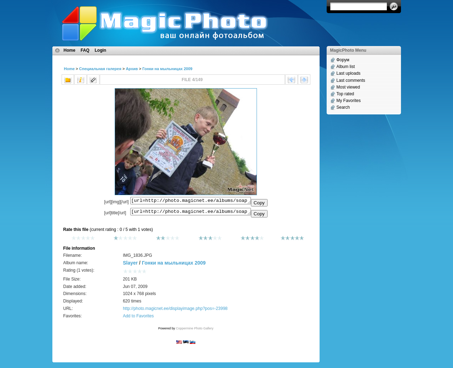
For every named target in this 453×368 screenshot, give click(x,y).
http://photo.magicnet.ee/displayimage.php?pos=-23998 (175, 310)
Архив (132, 69)
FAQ (85, 50)
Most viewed (348, 87)
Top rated (345, 93)
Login (101, 50)
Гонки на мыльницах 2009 (167, 69)
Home (69, 50)
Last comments (351, 80)
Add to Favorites (138, 318)
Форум (343, 59)
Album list (346, 66)
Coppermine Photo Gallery (194, 330)
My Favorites (349, 100)
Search (343, 107)
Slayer (130, 265)
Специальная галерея (100, 69)
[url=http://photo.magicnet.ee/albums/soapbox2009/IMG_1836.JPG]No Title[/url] (190, 213)
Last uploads (349, 73)
